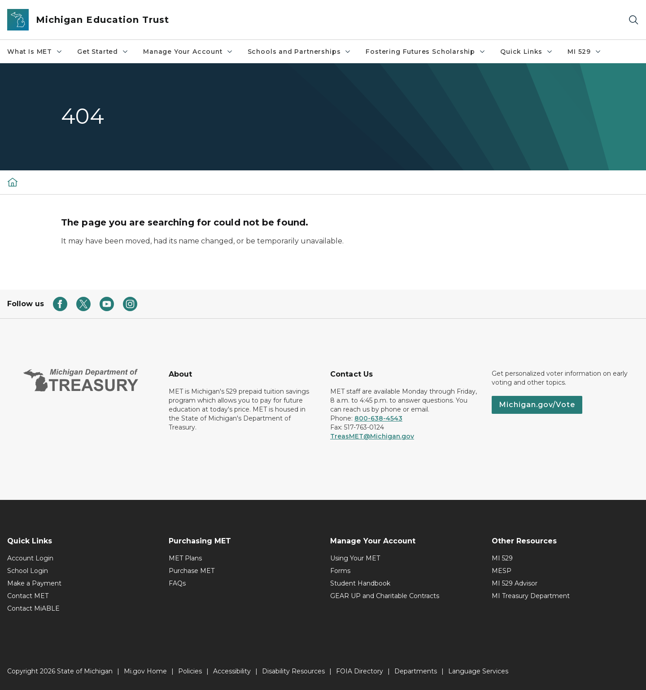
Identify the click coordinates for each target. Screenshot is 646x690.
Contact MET (27, 596)
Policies (190, 671)
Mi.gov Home (145, 671)
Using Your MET (355, 558)
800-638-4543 (378, 418)
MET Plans (185, 558)
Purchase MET (191, 571)
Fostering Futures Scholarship (426, 52)
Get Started (103, 52)
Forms (340, 571)
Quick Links (526, 52)
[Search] (633, 20)
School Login (27, 571)
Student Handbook (360, 583)
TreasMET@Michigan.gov (372, 436)
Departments (415, 671)
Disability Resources (293, 671)
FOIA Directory (359, 671)
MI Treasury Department (531, 596)
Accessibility (232, 671)
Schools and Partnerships (300, 52)
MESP (501, 571)
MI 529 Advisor (514, 583)
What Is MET (35, 52)
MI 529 (584, 52)
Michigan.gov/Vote (537, 404)
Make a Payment (34, 583)
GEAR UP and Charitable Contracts (384, 596)
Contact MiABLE (33, 608)
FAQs (177, 583)
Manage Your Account (188, 52)
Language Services (478, 671)
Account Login (30, 558)
